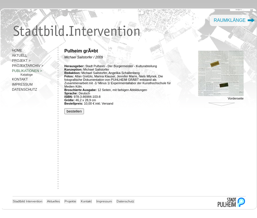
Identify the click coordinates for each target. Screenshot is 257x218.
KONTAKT (20, 79)
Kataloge (26, 74)
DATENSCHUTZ (24, 90)
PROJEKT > (21, 61)
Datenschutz (125, 201)
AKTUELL (19, 56)
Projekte (70, 201)
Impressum (104, 201)
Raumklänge (230, 20)
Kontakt (86, 201)
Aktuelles (53, 201)
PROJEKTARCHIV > (27, 66)
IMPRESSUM (22, 84)
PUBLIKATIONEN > (27, 71)
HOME (17, 50)
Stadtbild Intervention (27, 201)
